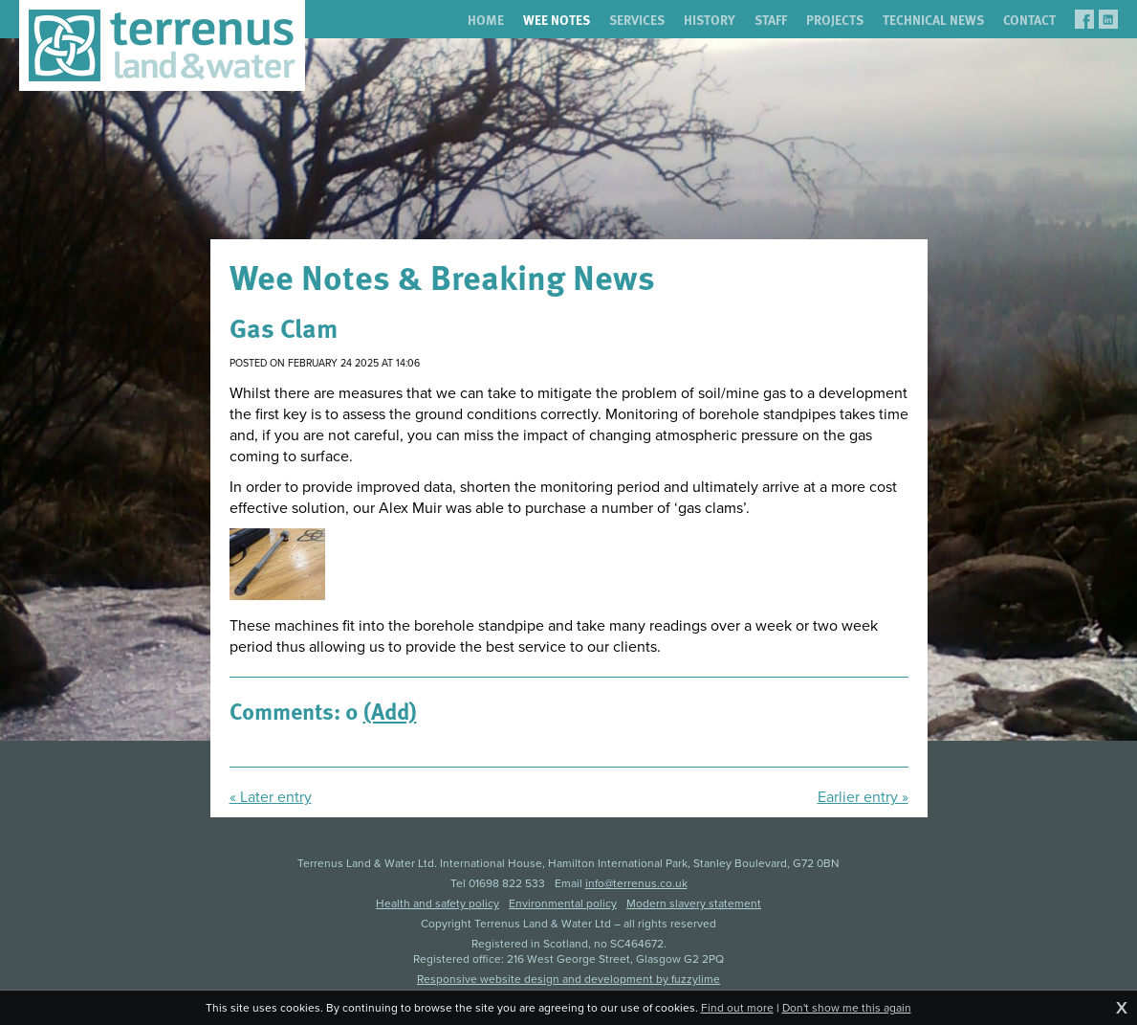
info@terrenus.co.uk (636, 883)
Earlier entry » (863, 797)
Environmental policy (563, 903)
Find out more (737, 1007)
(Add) (390, 710)
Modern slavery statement (693, 903)
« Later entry (271, 797)
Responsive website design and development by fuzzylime (568, 979)
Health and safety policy (437, 903)
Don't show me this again (846, 1007)
